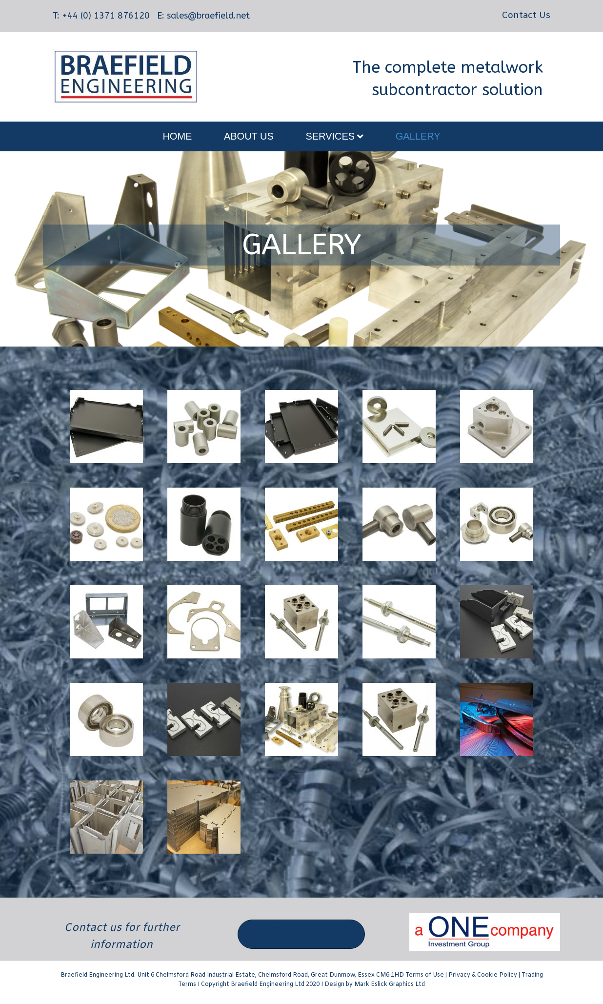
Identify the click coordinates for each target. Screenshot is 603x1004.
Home (177, 136)
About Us (249, 136)
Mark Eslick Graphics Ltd (389, 984)
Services (330, 136)
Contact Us (526, 15)
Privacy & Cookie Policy (482, 975)
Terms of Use (424, 975)
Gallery (418, 136)
